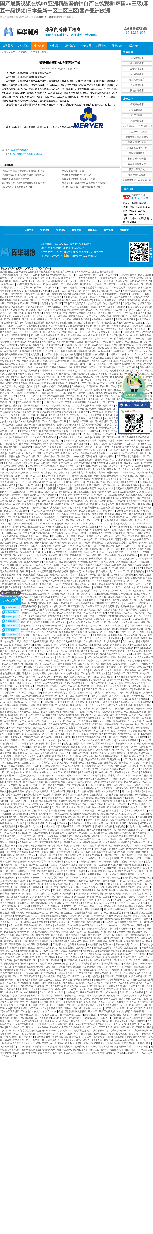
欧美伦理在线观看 (20, 852)
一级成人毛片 (139, 791)
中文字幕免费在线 (57, 593)
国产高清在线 (84, 807)
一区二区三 (125, 466)
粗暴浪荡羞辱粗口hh (40, 880)
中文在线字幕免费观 (115, 533)
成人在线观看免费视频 (85, 491)
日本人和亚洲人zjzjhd (122, 523)
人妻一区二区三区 (9, 507)
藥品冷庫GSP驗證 (137, 175)
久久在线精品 (137, 992)
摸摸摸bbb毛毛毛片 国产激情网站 (69, 294)
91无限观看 (113, 597)
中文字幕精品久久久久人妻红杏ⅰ (53, 762)
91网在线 (130, 836)
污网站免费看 (24, 826)
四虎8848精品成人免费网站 (84, 501)
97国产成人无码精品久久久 (20, 657)
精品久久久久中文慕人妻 (122, 459)
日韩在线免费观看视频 (53, 408)
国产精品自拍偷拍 (95, 1053)
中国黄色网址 (47, 584)
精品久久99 (61, 622)
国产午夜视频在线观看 (59, 785)
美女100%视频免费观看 (28, 421)
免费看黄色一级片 (22, 1040)
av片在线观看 (39, 654)
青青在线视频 (27, 536)
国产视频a (91, 408)
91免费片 (132, 778)
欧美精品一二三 (137, 456)
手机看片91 (136, 890)
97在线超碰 (89, 571)
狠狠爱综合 (146, 536)
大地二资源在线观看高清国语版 (119, 874)
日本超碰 (108, 415)
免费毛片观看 (45, 1053)
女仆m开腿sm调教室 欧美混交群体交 (29, 922)
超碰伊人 (72, 392)
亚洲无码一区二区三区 (91, 628)
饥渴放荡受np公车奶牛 (26, 584)
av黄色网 (20, 498)
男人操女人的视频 (129, 335)
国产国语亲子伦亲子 (26, 855)
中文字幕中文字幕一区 (72, 380)
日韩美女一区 (18, 740)
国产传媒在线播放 (46, 456)
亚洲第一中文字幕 (39, 1005)
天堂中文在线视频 (15, 306)
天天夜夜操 (24, 434)
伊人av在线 (51, 670)
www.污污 (40, 373)
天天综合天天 (8, 1056)
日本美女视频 (80, 584)
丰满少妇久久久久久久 (94, 705)
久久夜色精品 (140, 954)
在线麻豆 (45, 766)
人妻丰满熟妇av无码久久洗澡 (73, 670)
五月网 (62, 839)
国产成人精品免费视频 (129, 300)
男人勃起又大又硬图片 (21, 1043)
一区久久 (5, 335)
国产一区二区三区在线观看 (26, 976)
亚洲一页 (124, 992)
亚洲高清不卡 (18, 804)
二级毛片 (116, 565)
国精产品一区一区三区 (79, 332)
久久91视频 (113, 453)
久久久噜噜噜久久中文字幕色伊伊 (25, 520)
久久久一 (77, 348)
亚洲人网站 (115, 332)
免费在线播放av (107, 456)
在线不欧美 (71, 660)
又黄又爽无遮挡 (119, 730)
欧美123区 (83, 498)
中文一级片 (25, 507)
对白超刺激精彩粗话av (90, 861)
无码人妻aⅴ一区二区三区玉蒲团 (47, 635)
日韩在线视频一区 (123, 928)
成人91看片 (141, 810)
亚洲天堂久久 (75, 370)
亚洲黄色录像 (126, 705)
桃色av (56, 603)
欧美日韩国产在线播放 (137, 775)
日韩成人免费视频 (127, 829)
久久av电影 (132, 316)
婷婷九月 (97, 842)
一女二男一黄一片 (22, 450)
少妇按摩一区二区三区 (32, 479)
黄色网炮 (100, 380)
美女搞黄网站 (50, 561)
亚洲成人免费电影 (96, 683)
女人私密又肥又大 (35, 804)
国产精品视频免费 (72, 890)
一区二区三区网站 (73, 590)
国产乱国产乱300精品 (15, 466)
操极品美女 (6, 504)
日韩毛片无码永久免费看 (89, 424)
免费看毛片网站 (98, 753)
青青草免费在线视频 (125, 319)
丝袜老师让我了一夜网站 (110, 574)
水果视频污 (121, 743)
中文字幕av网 (79, 785)
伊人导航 (72, 418)
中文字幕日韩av (76, 507)
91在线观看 (58, 533)
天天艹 (97, 963)
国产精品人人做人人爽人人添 (16, 654)
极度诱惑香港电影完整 (96, 287)
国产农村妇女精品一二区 (93, 622)
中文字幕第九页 (98, 817)
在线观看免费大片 (9, 884)
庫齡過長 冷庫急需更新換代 (15, 179)
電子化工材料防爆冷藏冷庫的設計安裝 (25, 154)
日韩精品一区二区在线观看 (106, 938)
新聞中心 (92, 230)
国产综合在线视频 (129, 475)
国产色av (120, 931)
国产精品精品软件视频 (102, 915)
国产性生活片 (91, 275)
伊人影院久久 (86, 833)
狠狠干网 (62, 810)
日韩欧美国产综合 (35, 338)
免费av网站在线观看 (83, 338)
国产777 (32, 603)
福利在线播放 (101, 864)
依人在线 (55, 380)
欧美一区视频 (122, 619)
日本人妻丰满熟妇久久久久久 (60, 281)
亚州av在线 (103, 351)
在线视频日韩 (23, 635)
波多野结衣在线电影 (38, 367)
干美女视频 (88, 600)
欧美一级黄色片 (18, 683)
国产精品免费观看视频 (141, 281)
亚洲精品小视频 (61, 571)
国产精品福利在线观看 (11, 501)
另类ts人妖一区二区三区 (27, 711)
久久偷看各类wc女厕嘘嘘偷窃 (107, 635)
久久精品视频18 (52, 858)
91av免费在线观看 (57, 552)
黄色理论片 (98, 542)
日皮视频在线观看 (31, 737)
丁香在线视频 (24, 402)
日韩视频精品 (37, 491)
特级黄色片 (6, 300)
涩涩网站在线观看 (104, 743)
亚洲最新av (146, 680)
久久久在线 (88, 539)
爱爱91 (138, 568)
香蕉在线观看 (137, 909)
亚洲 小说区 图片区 (143, 912)
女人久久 (103, 590)
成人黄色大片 (31, 501)
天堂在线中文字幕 (26, 660)
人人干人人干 (46, 651)
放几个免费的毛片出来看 (88, 791)
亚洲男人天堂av (82, 495)
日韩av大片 (104, 526)
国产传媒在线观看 (120, 718)
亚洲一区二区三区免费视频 (102, 1011)
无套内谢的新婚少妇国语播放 (32, 845)
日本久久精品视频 (17, 810)
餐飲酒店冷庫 (137, 63)
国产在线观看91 (35, 466)
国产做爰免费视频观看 (79, 938)
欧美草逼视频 (95, 303)
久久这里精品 (132, 772)
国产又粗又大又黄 (46, 1033)
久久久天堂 (89, 810)
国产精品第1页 (86, 686)
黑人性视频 (125, 756)
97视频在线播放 (95, 922)
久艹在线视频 (65, 495)
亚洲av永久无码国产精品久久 (40, 667)
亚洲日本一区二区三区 (103, 434)
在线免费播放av (93, 766)
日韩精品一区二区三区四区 (125, 673)
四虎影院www (55, 759)
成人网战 (8, 807)
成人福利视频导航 (115, 750)
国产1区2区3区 (101, 644)
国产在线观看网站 (93, 558)
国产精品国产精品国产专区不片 (50, 377)
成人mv (110, 619)
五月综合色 (133, 686)
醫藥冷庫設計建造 (137, 142)
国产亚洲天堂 (81, 373)
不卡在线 (58, 510)
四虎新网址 (27, 686)
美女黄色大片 (97, 734)
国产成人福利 (44, 294)
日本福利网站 (117, 839)
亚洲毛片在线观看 (98, 695)
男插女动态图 (131, 963)
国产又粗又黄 (68, 619)
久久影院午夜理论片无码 (59, 463)
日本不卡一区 (58, 807)
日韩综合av (25, 447)
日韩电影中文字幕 (126, 667)
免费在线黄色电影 (118, 1033)
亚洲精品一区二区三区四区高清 (132, 341)
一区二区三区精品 (113, 912)
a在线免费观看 (101, 973)
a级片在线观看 (44, 919)
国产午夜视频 (121, 746)
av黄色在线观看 (23, 590)
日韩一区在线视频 (31, 405)
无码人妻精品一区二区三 (77, 533)
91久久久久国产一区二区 (110, 313)
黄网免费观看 (13, 947)
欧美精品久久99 (45, 399)
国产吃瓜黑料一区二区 (45, 364)
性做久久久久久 (65, 1033)
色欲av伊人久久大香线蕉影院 (78, 963)
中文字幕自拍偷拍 (83, 1033)
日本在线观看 (117, 351)
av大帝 (122, 1024)
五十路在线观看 (61, 514)
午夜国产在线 (107, 944)
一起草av (69, 992)
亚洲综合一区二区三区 (33, 613)
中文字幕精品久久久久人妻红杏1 (111, 310)
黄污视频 (106, 399)
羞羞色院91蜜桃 (63, 584)
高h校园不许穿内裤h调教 (39, 699)
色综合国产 (136, 294)
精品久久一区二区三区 (82, 1021)
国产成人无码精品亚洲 (100, 367)
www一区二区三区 (129, 769)
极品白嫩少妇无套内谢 (42, 434)
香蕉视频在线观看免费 (63, 412)
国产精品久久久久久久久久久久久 (63, 788)
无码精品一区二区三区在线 (103, 625)
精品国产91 (39, 1040)
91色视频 (148, 1008)
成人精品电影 (59, 1018)
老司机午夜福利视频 (101, 663)
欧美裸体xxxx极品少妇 (116, 514)
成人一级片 (52, 565)
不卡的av (101, 613)
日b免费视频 (54, 306)
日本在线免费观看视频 (118, 807)
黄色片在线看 (99, 807)
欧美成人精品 (105, 928)
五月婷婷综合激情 (68, 801)
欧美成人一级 (134, 826)
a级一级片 (57, 676)
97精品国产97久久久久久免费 (28, 389)
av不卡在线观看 (71, 654)
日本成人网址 (108, 561)
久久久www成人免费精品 (139, 651)
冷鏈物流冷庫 (137, 69)
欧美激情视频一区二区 (37, 912)
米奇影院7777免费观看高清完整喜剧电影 (31, 938)
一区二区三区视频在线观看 (46, 842)
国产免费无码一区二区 (35, 297)
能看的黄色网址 (85, 778)
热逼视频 (98, 587)
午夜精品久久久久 (112, 884)
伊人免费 (110, 903)
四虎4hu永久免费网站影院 (79, 300)
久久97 (78, 275)
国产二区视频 (29, 581)
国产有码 (31, 676)
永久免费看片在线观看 (70, 966)
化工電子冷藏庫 (137, 79)
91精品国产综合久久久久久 (126, 663)
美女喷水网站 (109, 829)
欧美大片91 (91, 823)
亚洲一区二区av (39, 877)
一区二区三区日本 (68, 565)
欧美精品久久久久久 (76, 935)
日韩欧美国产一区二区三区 (70, 341)
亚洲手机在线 (55, 983)
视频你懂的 (116, 970)
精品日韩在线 (145, 275)
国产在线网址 (59, 928)
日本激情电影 (79, 485)
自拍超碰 (109, 1040)
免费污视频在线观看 (75, 683)
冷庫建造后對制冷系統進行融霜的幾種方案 (23, 175)
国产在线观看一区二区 (11, 542)
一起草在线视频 (110, 855)
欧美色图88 (49, 475)
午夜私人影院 (46, 488)
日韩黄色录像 (24, 345)
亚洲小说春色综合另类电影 (37, 577)
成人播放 (44, 1002)
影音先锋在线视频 (35, 730)
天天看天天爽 (86, 864)
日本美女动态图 (123, 558)
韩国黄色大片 (114, 469)
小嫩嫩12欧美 (83, 437)
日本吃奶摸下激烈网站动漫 (41, 622)
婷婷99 (3, 278)
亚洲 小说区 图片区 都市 (20, 801)
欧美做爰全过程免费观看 (60, 1046)
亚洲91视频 (75, 600)
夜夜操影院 (30, 294)
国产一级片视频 (60, 705)
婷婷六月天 (116, 603)
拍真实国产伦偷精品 (47, 555)
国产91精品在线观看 (55, 466)
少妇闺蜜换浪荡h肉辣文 (122, 360)
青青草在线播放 (28, 705)
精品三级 (113, 466)
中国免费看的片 (42, 1037)
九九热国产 (10, 641)
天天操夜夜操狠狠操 (23, 1024)
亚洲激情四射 (57, 1043)
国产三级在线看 (20, 510)
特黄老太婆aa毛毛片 (53, 798)
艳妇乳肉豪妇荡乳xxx (50, 357)
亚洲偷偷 (80, 281)
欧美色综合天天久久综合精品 (34, 443)
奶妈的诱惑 (120, 826)
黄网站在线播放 (66, 459)
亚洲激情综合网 (132, 947)
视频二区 (62, 1011)
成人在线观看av (117, 495)
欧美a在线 (31, 310)
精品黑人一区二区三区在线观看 (17, 539)
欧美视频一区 (15, 689)
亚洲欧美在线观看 (105, 405)
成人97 (144, 740)
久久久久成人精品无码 (37, 278)
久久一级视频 (20, 341)
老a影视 (140, 459)
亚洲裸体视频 (46, 989)
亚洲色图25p (100, 389)
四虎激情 (15, 418)
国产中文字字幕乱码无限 (128, 660)
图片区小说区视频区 (54, 329)
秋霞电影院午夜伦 (70, 351)
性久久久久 (60, 319)
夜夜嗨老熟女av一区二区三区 (84, 316)
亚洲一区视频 (28, 469)
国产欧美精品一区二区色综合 (109, 772)
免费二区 (24, 571)
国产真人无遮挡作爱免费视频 (68, 909)
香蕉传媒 (124, 294)
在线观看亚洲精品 (127, 275)
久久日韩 (136, 654)
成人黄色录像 (99, 469)
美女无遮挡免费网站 (71, 335)
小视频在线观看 (96, 804)
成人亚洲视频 (95, 935)
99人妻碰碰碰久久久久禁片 (26, 517)
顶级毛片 (26, 412)
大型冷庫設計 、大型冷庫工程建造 (137, 126)
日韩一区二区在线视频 (61, 912)
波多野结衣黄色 (67, 947)
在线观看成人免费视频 (120, 833)
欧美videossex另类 (130, 724)
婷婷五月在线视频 (24, 644)
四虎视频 (49, 782)
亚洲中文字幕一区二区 (129, 734)
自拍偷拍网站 (7, 880)
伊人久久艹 (92, 281)
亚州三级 (64, 555)
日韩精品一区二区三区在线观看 (69, 1053)
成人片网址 (122, 715)
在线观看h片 (90, 348)
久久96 (126, 644)
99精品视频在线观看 (56, 769)
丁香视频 (56, 890)
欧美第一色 (74, 593)
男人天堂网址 (53, 322)
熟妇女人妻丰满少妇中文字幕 (89, 322)
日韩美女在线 (7, 730)
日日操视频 (118, 399)
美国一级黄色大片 (106, 510)
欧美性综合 (49, 485)
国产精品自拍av (126, 648)
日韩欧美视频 (134, 450)
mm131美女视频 (16, 766)
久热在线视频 (126, 329)
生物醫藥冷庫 (137, 74)
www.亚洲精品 (31, 609)
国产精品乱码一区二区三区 (63, 638)
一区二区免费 (129, 759)
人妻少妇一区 (29, 954)
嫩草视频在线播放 (17, 549)
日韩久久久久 (13, 686)
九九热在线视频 (28, 970)
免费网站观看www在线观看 (81, 839)
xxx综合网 (65, 609)
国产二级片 (120, 552)
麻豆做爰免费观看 (103, 960)
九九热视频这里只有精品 (135, 603)
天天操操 (126, 654)
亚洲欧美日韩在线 (76, 536)
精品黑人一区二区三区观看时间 (67, 766)
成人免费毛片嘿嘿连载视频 (26, 1030)
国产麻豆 (86, 852)
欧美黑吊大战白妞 (77, 944)
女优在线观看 (106, 711)
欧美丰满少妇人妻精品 (131, 1008)
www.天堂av (39, 450)
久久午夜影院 (24, 842)
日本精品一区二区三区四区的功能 (93, 983)
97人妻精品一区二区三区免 (33, 552)
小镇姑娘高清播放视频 (64, 699)
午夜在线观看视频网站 (53, 396)
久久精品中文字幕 (48, 839)
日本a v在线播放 (86, 660)
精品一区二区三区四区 (81, 545)
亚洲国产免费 (66, 373)
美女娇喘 (70, 520)
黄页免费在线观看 (65, 826)
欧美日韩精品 (94, 485)
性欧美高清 (111, 734)
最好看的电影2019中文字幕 (88, 1046)
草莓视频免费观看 (91, 890)
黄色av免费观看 (113, 919)
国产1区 (38, 523)
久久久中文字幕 (66, 702)
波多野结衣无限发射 (108, 823)
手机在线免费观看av (18, 491)
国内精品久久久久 (52, 313)
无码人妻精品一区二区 (131, 855)
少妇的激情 (110, 667)
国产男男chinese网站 (16, 724)
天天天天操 (125, 590)
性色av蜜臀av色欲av (23, 386)
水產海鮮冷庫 (137, 121)
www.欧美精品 (13, 348)
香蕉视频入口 (68, 581)
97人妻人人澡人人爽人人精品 (85, 740)
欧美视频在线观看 (123, 297)
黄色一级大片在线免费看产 (67, 951)
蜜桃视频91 (61, 782)
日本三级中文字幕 (104, 539)
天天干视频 (98, 699)
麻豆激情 (35, 335)
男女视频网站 (11, 1037)
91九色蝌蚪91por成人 (137, 801)
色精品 (36, 482)
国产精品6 (112, 705)
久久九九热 (74, 622)
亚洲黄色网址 (49, 702)
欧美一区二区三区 (82, 775)
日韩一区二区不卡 (108, 275)
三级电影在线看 (144, 702)
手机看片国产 (24, 833)
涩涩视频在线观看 (15, 794)
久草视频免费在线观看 (61, 367)
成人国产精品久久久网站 (104, 648)
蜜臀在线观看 (83, 648)
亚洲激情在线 (59, 944)
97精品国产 (124, 842)
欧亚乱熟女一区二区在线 (140, 284)
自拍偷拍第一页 (55, 284)
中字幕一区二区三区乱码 (115, 976)
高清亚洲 (20, 973)
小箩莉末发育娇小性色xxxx (103, 616)
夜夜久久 (15, 479)
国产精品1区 (108, 715)
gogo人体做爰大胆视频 (46, 753)
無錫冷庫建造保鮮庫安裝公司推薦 (78, 179)
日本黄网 (20, 730)
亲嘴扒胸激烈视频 (13, 561)
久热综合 (80, 657)
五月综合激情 (40, 983)
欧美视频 (109, 922)
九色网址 (83, 418)
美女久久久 (69, 278)
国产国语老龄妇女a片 (77, 868)
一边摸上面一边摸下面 (77, 329)
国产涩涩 (37, 402)
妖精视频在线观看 (67, 915)
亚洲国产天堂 (129, 472)
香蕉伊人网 (76, 571)
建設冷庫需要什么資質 (73, 171)
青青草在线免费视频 (124, 1027)
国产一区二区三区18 (110, 549)
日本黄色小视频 (71, 794)
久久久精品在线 (126, 625)
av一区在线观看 (43, 1018)
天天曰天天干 (105, 491)
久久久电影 (126, 597)
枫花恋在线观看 (54, 743)
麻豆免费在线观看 (39, 852)
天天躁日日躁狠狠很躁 (139, 501)
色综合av (20, 772)
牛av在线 (67, 817)
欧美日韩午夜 (22, 880)
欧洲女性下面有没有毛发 (62, 574)
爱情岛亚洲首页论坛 (118, 753)
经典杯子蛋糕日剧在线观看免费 (33, 641)
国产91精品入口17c (52, 482)
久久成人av (119, 801)
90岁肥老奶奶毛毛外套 (127, 447)
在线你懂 (105, 581)
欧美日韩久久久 (39, 906)
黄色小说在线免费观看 (91, 794)
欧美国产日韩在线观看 (61, 443)
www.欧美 (139, 338)
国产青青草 (16, 495)
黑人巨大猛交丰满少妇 (83, 568)
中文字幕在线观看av (80, 514)
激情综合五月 (91, 1014)
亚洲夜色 (112, 817)
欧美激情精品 (20, 861)
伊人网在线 (6, 1030)
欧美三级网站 (108, 606)
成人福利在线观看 (24, 663)
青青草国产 (117, 858)
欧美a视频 (39, 670)
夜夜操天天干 (127, 568)
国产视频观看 (130, 670)
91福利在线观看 (38, 963)
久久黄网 (86, 976)
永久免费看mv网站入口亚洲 (42, 810)
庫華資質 (76, 230)
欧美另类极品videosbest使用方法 (51, 539)
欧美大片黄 (95, 373)
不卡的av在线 (68, 648)
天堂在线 (59, 660)
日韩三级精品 (62, 651)
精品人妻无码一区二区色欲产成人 (110, 383)
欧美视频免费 (60, 938)
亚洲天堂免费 (35, 966)
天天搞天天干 (49, 1049)
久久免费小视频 (61, 577)
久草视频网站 (51, 472)
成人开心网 (32, 498)
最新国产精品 (75, 810)
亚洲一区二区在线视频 (50, 960)
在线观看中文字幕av (79, 472)
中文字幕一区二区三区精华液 (106, 437)
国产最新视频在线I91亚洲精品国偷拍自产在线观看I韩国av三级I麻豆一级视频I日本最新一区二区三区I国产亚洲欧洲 (56, 271)
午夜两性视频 (7, 762)
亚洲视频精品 (50, 437)
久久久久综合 (141, 329)
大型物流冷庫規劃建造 (137, 137)
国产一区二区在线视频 (88, 931)
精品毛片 (53, 877)
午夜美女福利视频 (96, 482)
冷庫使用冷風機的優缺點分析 (76, 175)
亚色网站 (29, 542)
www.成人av (89, 335)
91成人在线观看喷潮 (40, 571)
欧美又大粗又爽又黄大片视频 (115, 577)
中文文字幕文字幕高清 (96, 820)
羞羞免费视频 (11, 785)
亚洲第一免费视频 (129, 823)
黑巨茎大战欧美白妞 (132, 290)
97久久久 (15, 415)
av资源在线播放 (19, 995)
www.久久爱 (78, 456)
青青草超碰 (119, 316)
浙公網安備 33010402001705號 (80, 256)
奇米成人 (26, 848)
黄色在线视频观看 (68, 864)
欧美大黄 (63, 472)
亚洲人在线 (32, 488)
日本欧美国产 (75, 290)
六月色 (102, 504)
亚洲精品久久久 (128, 989)
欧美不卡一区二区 (104, 338)
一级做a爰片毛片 (115, 683)
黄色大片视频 (18, 568)
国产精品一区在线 (13, 829)
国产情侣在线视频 (9, 275)
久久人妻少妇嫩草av (36, 306)
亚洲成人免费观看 (33, 561)
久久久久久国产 (71, 628)
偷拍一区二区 (143, 887)
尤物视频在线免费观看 (85, 488)
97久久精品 (32, 928)
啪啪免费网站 (102, 1021)
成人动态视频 (145, 635)
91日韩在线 (84, 663)
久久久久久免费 (117, 708)
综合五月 (86, 635)
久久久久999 (85, 989)
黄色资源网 (112, 989)
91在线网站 (27, 329)
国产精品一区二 (93, 341)
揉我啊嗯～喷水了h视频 (16, 864)
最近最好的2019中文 (76, 874)
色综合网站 (30, 944)
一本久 (63, 820)
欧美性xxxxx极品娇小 (79, 727)
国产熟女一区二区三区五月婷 (61, 613)
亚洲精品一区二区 (136, 1024)
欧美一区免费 (137, 861)
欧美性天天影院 (141, 833)
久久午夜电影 (145, 549)
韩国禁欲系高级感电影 (59, 829)
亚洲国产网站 (141, 593)
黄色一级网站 (84, 998)
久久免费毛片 (76, 823)
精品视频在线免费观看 (102, 319)
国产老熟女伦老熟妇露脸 (66, 919)
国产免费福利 (7, 960)
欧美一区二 (41, 957)
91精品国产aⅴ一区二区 (66, 989)
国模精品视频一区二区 (131, 520)
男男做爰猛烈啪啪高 (126, 561)
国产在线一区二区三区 (50, 979)
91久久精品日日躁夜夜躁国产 (132, 1011)
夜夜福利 (20, 380)
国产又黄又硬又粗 (119, 1021)
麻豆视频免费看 (116, 836)
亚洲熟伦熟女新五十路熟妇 (92, 597)
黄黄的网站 (36, 354)
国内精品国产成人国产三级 (76, 357)
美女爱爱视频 (142, 1030)
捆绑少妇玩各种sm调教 (92, 919)
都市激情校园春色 (74, 1037)
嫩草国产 (104, 1014)
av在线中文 (97, 1008)
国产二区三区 (115, 389)
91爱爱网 (127, 919)
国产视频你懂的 (23, 983)
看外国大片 (86, 284)
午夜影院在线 (63, 485)
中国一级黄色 (108, 931)
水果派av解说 (70, 440)
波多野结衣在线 (59, 530)
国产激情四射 (75, 708)
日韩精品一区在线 (92, 641)
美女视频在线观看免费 (50, 440)
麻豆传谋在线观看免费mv (71, 287)
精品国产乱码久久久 (93, 370)
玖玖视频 (126, 565)
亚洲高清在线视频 (92, 855)
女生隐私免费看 (139, 935)
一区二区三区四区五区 (40, 510)
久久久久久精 (123, 545)
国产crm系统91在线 (45, 657)
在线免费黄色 (11, 746)
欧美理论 (19, 807)
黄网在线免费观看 (125, 488)
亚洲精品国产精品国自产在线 (121, 986)
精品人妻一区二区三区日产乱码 (20, 399)
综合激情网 (52, 373)
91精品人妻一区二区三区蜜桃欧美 (67, 606)
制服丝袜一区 (44, 954)
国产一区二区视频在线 (45, 287)
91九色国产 (103, 970)
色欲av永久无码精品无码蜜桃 (77, 354)
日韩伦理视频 (142, 794)
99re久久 (140, 836)
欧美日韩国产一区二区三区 (138, 1053)
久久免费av (57, 772)
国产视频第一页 (99, 495)
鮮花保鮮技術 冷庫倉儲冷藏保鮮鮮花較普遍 (23, 182)
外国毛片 (40, 769)
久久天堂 (107, 424)
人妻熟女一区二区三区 (104, 284)
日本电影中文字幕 (132, 884)
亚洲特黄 (40, 322)
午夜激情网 (107, 801)
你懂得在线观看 (61, 813)
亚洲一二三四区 (8, 842)
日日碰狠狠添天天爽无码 (129, 676)
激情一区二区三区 (37, 463)
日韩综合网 (73, 925)
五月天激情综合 (8, 1046)
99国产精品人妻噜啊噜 (97, 657)
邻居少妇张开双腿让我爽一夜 (99, 447)
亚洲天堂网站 (72, 900)
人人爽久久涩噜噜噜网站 (16, 428)
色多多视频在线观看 (120, 820)
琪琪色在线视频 (139, 644)
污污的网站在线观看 (36, 568)
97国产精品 (66, 491)
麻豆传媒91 (98, 724)
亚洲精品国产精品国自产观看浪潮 (115, 593)
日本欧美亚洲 (85, 782)
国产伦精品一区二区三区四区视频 (55, 775)
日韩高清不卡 (45, 813)
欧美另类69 (112, 329)
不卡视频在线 (114, 1043)
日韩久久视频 (46, 992)
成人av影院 (46, 737)
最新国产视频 (114, 877)
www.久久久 (102, 839)
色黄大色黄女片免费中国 (140, 657)
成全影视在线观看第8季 (57, 479)
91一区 (139, 625)
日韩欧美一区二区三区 (74, 482)
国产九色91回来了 (25, 957)
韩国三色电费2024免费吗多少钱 (110, 778)
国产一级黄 (85, 345)
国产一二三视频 (32, 424)
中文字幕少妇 (98, 472)
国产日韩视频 (84, 699)
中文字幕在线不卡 (63, 887)
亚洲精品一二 (62, 903)
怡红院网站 (102, 941)
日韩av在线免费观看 (59, 746)
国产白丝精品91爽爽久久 (92, 692)
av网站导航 (123, 890)
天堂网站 (39, 1014)
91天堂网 (50, 823)
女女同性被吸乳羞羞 (21, 887)
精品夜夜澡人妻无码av (15, 931)
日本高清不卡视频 (112, 680)
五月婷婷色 (125, 998)
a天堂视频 (51, 338)
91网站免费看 (41, 900)
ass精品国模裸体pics (89, 561)
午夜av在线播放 (144, 332)
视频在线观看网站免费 (83, 428)
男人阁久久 (40, 663)
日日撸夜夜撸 (116, 463)
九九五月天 (117, 431)
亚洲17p (133, 542)
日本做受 (105, 431)
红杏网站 (113, 590)
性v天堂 (57, 545)
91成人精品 (36, 437)
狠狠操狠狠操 (90, 928)
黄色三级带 (67, 603)
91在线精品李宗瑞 (70, 673)
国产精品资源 (75, 389)
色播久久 (92, 313)
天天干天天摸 (106, 1027)
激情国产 (136, 718)
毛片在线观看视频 (10, 1011)
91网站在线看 (37, 788)
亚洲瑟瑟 (132, 287)
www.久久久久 (7, 935)
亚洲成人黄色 (144, 1043)
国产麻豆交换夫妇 (85, 405)
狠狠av (77, 730)
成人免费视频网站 (31, 695)
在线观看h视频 (43, 533)
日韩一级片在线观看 (60, 1005)
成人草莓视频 (131, 635)
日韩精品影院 (20, 966)
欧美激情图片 (40, 673)
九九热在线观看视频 (80, 469)
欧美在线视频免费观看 (59, 428)
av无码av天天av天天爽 (20, 727)
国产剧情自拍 (121, 960)
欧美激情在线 (29, 587)
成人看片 (95, 498)
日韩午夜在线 (78, 386)
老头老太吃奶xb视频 (58, 845)
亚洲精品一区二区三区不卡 (96, 730)
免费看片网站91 (76, 820)
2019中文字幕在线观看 (106, 756)
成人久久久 (61, 392)
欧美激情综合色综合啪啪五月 (137, 877)
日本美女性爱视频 (35, 823)
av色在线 (48, 951)
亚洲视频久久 (53, 1040)
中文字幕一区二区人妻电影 (79, 396)
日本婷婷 (44, 290)
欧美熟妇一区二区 (80, 762)
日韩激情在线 (144, 533)
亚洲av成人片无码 (93, 995)
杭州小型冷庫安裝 (137, 158)
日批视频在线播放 (125, 606)
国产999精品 (85, 383)
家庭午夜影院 (112, 724)
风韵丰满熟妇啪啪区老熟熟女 (90, 619)
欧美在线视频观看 (30, 1021)
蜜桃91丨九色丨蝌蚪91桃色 (106, 727)
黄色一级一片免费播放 (37, 791)
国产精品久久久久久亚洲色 (75, 616)
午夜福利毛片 (13, 329)
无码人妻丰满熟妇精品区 (113, 651)
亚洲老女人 (69, 983)
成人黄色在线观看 (142, 880)
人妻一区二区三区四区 (12, 667)
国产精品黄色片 (81, 817)
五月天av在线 (31, 925)
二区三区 (52, 663)
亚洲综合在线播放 (130, 938)
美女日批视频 (57, 833)
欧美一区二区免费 (138, 1005)
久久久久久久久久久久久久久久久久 (88, 877)
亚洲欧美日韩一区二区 (15, 721)
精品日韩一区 (35, 549)
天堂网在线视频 (87, 392)
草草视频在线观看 (98, 443)
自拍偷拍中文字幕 (24, 514)
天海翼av (123, 278)
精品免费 (5, 495)
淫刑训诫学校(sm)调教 (137, 750)
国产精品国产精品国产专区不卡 (91, 836)
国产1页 (32, 813)
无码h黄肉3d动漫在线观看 (83, 845)
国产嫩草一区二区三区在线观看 (38, 778)
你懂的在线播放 (139, 979)
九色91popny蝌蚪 (109, 868)
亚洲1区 (94, 504)
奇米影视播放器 (56, 861)
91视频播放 (97, 533)
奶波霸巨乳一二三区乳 (82, 743)
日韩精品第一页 (14, 533)
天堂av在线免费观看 (95, 1037)
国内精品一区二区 (29, 275)
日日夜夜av (92, 386)
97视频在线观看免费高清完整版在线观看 (66, 804)
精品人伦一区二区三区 (115, 536)
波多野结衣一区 (89, 593)
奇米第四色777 (70, 711)
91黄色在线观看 (83, 724)
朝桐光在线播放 (142, 297)
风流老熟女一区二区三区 (137, 839)
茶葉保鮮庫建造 (137, 110)
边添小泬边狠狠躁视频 (124, 491)
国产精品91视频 (140, 998)
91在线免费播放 (58, 498)
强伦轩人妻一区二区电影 (125, 367)
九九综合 (86, 434)
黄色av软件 (131, 1049)
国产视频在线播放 (52, 817)
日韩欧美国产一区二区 (109, 290)
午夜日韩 (143, 778)
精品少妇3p (130, 587)
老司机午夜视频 (45, 871)
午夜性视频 (82, 504)
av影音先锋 (54, 616)
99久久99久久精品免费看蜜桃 (116, 498)
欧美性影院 (27, 900)
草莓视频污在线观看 (25, 759)
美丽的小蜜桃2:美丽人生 (69, 957)
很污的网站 (96, 880)
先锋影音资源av (58, 922)
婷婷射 (65, 306)
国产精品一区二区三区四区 (131, 632)
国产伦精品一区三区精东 (81, 421)
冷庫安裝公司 (8, 52)
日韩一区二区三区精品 (48, 453)
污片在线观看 (76, 552)
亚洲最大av (89, 708)
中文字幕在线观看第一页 (38, 708)
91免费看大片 (59, 855)
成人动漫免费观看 (136, 530)
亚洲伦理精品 (98, 329)
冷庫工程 (29, 230)
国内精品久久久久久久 (26, 896)
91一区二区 (12, 431)
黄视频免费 (136, 577)
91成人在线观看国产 (140, 539)
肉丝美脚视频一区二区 (109, 408)
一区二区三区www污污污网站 (131, 903)
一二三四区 (146, 581)
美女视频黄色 (60, 880)
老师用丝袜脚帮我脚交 (24, 300)
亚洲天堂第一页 (84, 947)
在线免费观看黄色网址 (87, 278)
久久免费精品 (110, 842)
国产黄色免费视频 (93, 609)
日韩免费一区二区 (63, 737)
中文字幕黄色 (7, 890)
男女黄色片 (53, 893)
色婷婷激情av (8, 638)
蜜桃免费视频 (96, 412)
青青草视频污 (70, 759)
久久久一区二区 (122, 571)
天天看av (69, 402)
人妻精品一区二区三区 (34, 565)
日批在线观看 (71, 1008)
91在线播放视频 (134, 495)
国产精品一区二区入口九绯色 (95, 673)
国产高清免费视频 (123, 338)
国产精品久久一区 (10, 900)
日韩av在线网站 (65, 1049)
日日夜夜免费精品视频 (57, 526)
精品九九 (64, 740)
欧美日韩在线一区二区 (22, 680)
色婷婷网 (26, 360)
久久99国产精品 (141, 1046)
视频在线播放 (46, 325)
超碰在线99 (100, 979)
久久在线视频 (7, 973)
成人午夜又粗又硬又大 (63, 405)
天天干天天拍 (144, 989)
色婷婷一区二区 (94, 536)
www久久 (53, 740)
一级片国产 (108, 341)
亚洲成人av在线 (123, 766)
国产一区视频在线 (31, 1049)
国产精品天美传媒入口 (112, 1049)
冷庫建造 (53, 17)
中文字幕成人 (127, 810)
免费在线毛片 (52, 1014)
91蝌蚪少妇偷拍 (131, 638)
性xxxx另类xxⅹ (42, 536)
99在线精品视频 (77, 1030)
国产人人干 (135, 960)
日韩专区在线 (27, 1014)
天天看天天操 (107, 281)
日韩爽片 (26, 673)
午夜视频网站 (97, 530)
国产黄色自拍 (49, 424)
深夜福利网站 (44, 944)
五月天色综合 (137, 628)
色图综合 (131, 348)
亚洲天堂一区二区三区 (68, 976)
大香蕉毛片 (98, 514)
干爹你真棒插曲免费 (73, 447)
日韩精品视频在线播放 (78, 319)
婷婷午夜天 (11, 364)
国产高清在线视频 (127, 817)
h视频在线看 (125, 1046)
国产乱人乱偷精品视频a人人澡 (37, 319)
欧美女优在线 (35, 313)
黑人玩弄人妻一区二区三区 (83, 526)
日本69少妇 (23, 877)
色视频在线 (86, 587)
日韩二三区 (116, 973)
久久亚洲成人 (101, 1033)
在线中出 (11, 574)
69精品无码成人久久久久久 (27, 597)
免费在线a (83, 530)
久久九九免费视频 (15, 310)
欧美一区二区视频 (113, 396)
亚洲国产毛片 (39, 447)
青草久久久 (60, 695)
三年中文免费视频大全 (17, 820)
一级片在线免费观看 (84, 603)
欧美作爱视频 (90, 290)
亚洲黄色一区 (40, 1046)
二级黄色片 (28, 533)
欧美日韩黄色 (62, 970)
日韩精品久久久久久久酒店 (86, 399)
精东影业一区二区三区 (26, 303)
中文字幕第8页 (74, 928)
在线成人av (71, 861)
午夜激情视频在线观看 (81, 475)
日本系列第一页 (94, 746)
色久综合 (101, 813)
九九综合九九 (55, 297)
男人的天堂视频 (100, 332)
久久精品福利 (100, 354)
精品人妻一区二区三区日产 (33, 785)
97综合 (96, 775)
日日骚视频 (102, 568)
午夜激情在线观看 (48, 915)
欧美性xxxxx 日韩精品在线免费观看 (47, 383)
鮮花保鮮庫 (136, 115)
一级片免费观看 (21, 798)
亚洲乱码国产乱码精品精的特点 (136, 896)
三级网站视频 (7, 584)
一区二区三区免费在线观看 (59, 730)
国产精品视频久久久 (47, 947)
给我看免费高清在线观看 (122, 364)
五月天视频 (62, 600)
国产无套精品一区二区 (82, 310)
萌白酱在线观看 (123, 922)
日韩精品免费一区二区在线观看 (79, 510)
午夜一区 (42, 759)
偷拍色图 (138, 966)
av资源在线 (140, 737)
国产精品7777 (108, 740)
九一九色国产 (75, 689)
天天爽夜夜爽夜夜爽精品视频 (102, 584)
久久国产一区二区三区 (131, 322)
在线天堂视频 (128, 887)
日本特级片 (91, 858)
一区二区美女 (125, 880)
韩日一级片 (81, 893)
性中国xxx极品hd (15, 290)
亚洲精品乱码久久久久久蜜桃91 (106, 670)
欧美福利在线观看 (142, 498)
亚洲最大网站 (92, 549)
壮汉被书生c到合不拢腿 (62, 791)
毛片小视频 (108, 766)
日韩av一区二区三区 (40, 890)
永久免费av (42, 1027)
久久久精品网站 (118, 287)
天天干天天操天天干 (99, 523)
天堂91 (97, 715)
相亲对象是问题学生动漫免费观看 (40, 495)
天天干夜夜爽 (35, 683)
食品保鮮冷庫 (137, 58)
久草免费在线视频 (137, 730)
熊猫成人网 (100, 989)
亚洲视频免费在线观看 (87, 992)
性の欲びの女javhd (68, 721)
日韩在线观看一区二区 (87, 581)
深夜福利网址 (33, 973)
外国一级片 (112, 1024)
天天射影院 (116, 644)
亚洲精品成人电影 (9, 992)
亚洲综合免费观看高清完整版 (125, 1014)
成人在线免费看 (36, 648)
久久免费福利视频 (55, 750)
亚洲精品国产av (142, 689)
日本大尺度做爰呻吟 (128, 555)
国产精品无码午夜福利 (141, 753)
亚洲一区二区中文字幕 (111, 386)
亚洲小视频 (76, 555)
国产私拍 (127, 912)
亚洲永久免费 (112, 322)
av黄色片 (118, 947)
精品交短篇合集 (121, 600)
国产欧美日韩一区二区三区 (57, 549)
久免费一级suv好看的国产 (116, 935)
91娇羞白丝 (54, 906)
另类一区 (48, 887)
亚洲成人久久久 (117, 848)
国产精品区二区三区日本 (108, 428)
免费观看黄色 (111, 609)
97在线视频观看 (25, 373)
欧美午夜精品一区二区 (17, 281)
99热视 (14, 951)
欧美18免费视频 (19, 1008)
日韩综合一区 (48, 341)
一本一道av (10, 871)
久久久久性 (142, 874)
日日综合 (68, 979)
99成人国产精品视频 (53, 523)
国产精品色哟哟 (14, 294)
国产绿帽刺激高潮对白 (32, 619)
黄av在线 (103, 845)
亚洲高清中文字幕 (89, 711)
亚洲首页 (121, 507)
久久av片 (15, 670)
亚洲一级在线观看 (116, 450)
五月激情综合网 (110, 520)
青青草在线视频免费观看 (102, 440)
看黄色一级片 (92, 325)
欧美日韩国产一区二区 (138, 785)
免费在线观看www (37, 616)
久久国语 (18, 577)
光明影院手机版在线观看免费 (108, 782)
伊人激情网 (93, 944)
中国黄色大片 (134, 852)
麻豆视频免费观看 (131, 485)
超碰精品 (131, 533)
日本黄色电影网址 (116, 1037)
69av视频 (62, 332)
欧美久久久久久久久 (33, 782)
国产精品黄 (104, 348)
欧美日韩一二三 (58, 290)
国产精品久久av (38, 428)
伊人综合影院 (48, 973)
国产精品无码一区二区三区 (27, 702)
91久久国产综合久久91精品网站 (52, 469)
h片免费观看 (69, 998)
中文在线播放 (102, 377)
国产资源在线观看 (103, 947)
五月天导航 (122, 456)
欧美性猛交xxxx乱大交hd (113, 785)
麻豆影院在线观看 (79, 306)
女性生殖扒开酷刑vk (134, 941)
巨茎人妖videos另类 (45, 715)
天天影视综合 (63, 1021)
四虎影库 (138, 705)
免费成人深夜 (67, 836)
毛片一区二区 (13, 1021)
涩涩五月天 (93, 785)
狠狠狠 (11, 380)
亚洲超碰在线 (113, 887)
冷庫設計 (42, 17)
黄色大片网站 (57, 848)
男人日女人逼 (142, 488)
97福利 (134, 600)
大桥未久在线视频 (9, 552)
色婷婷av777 (10, 434)
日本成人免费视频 (131, 469)
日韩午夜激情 (13, 526)
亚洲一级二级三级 (15, 1053)
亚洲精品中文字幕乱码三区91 (40, 600)
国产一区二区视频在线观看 (88, 954)
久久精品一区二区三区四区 (70, 667)
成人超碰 (26, 893)
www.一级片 (6, 702)
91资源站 (114, 568)
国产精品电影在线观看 (46, 801)
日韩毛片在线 (142, 357)
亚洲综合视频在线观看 (31, 858)
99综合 (65, 545)
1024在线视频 (8, 660)
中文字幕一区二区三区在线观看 (37, 718)
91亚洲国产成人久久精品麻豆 (85, 651)
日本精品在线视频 (79, 753)
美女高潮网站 (61, 644)
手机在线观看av (16, 791)
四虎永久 (72, 782)
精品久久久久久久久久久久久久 (95, 565)
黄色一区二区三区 (141, 957)
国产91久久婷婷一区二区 (54, 421)
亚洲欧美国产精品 (65, 973)
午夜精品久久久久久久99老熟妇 (111, 686)
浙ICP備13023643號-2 (51, 256)
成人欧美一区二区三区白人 (46, 351)
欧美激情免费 (81, 367)
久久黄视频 (84, 915)
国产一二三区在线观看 (83, 906)
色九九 (66, 743)
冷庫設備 (60, 230)
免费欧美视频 (109, 890)
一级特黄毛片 (59, 625)
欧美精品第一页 (58, 1002)
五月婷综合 (44, 310)
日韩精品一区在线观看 (26, 998)
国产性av (126, 791)
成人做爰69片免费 (139, 619)
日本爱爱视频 (71, 772)
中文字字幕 (89, 450)
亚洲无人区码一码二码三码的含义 (109, 1002)
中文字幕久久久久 (100, 360)
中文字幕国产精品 (28, 431)
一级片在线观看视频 (78, 695)
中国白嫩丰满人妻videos (132, 695)
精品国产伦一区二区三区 (27, 625)
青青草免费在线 (30, 440)
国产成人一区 (7, 788)
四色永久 (22, 485)
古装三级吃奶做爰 (23, 523)
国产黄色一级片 (8, 396)
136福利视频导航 (28, 839)
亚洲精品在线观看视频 (116, 412)
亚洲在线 (144, 316)
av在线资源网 (13, 453)
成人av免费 (98, 345)
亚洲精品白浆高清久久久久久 (107, 479)
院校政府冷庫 (137, 90)
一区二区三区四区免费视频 (51, 300)
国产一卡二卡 (85, 638)
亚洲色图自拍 (114, 759)
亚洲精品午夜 (11, 351)
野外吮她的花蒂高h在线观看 (64, 986)
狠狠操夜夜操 (18, 338)
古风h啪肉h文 (52, 619)
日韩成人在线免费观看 (20, 558)
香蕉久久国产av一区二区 (88, 520)
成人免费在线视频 (92, 966)
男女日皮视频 (140, 915)
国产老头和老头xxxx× (93, 903)
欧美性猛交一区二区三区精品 (98, 552)
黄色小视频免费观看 (110, 654)
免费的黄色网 (115, 638)
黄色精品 (15, 377)
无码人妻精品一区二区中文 (55, 517)
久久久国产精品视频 (106, 906)
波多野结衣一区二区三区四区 (57, 348)
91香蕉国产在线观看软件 (132, 925)
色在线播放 (140, 622)
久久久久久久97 (63, 399)
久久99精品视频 (41, 833)
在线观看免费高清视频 (50, 998)
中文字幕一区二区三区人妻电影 (42, 836)
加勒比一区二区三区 (76, 798)
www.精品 (72, 1002)
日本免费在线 (125, 954)
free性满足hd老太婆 (53, 402)
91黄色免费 (72, 383)
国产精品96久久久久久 (26, 915)
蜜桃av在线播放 (144, 364)
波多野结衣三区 (95, 294)
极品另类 (26, 692)
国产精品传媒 (122, 788)
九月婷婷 (114, 695)
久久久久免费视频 (9, 536)
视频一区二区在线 (37, 721)
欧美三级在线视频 (29, 1002)
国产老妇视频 (13, 737)
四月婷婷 (94, 306)
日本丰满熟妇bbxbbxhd (55, 689)
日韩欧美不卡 (7, 514)
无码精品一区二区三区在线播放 (130, 711)
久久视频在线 (32, 290)
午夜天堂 (131, 1002)
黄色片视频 (76, 705)
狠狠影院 (107, 861)
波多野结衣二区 (41, 874)
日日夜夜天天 (42, 542)
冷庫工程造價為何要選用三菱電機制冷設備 (23, 171)
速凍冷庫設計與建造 (137, 148)
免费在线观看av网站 (137, 931)
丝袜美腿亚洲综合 (79, 431)
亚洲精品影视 (11, 443)
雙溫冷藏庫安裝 (137, 169)
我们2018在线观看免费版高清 (54, 501)
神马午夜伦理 (95, 893)
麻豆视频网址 (58, 536)
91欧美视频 (14, 469)
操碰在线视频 (22, 788)
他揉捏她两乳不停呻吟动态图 (31, 284)
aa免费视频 (122, 510)
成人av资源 (113, 482)
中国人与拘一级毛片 (62, 954)
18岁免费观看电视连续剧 (14, 367)
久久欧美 (88, 389)
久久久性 (135, 944)
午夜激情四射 (42, 986)
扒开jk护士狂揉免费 (103, 826)
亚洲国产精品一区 (89, 900)
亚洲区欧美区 (94, 829)
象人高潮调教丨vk (125, 702)
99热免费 (114, 864)
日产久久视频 (74, 466)
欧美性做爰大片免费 (94, 887)
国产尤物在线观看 (63, 488)
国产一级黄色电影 (109, 992)
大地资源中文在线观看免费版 (69, 325)
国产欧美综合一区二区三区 (113, 501)
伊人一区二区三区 (115, 380)
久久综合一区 (82, 702)
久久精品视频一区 (72, 297)
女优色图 (83, 440)
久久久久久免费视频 (14, 488)
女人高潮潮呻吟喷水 (97, 871)
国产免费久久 (26, 1037)
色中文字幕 (131, 526)
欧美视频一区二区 (134, 858)
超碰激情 (9, 475)
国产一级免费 (35, 485)
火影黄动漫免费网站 (51, 711)
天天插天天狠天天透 (73, 558)
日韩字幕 (94, 431)
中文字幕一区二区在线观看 (64, 597)
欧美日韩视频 (29, 1033)
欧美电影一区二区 (70, 453)
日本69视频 (56, 278)
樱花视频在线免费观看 (130, 868)
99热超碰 (38, 329)
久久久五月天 (58, 935)
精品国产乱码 (11, 447)
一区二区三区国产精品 (33, 526)
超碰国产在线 (8, 284)
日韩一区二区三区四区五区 (35, 415)
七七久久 (52, 721)
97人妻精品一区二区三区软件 (101, 632)
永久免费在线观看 (111, 791)
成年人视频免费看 (112, 641)
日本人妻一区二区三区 (80, 364)
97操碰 (52, 957)
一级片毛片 (82, 412)
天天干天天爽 (20, 648)
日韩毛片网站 (130, 303)
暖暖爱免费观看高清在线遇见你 (89, 737)
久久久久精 (97, 1040)
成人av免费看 (136, 514)
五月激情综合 (139, 590)
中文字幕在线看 (110, 373)
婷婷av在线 (106, 316)
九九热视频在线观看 (104, 545)
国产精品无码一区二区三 (120, 613)
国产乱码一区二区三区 (28, 396)
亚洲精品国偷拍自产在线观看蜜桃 (128, 1018)
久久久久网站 (54, 447)
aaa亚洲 (37, 408)
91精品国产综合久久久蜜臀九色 (50, 418)
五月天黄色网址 (101, 364)
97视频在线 (96, 762)
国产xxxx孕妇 (39, 558)
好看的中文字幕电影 (27, 979)
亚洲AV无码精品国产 (125, 1040)
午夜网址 (90, 380)
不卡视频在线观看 (60, 310)
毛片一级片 (143, 1040)
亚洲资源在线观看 (22, 874)
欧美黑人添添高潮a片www (80, 377)
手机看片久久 (108, 702)
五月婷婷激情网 (58, 941)
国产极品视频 (102, 421)
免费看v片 (31, 1053)
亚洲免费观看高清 (42, 412)
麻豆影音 (53, 864)
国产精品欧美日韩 (33, 689)
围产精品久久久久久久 (24, 555)
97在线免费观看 (84, 973)
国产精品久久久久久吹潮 (120, 622)
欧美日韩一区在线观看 (11, 392)
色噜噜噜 (93, 868)
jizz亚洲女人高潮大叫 (21, 459)
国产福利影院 (75, 1018)
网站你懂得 (92, 456)
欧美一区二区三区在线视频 (78, 848)
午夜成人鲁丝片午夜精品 (117, 517)
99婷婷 (35, 360)
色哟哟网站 (88, 951)
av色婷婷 (5, 756)
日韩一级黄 (111, 699)
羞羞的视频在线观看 (36, 593)
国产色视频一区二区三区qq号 (48, 590)
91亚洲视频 (29, 769)
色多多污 (44, 606)
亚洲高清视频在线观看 (45, 459)
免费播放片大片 (66, 437)
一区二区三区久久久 (54, 520)
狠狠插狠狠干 (103, 603)
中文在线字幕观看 (29, 992)
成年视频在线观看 (31, 348)
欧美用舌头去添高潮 (27, 606)
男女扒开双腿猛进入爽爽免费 (23, 370)
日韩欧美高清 (41, 686)
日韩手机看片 (49, 332)
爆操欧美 (37, 887)
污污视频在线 (70, 345)
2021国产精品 (41, 1043)
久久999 (134, 746)
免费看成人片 (62, 756)
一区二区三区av (134, 351)
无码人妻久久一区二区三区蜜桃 (70, 871)
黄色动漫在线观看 (112, 303)
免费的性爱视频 (121, 861)
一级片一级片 (128, 727)
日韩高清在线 (27, 322)
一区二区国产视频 (129, 453)
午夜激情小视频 (12, 718)
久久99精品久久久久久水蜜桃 (133, 699)
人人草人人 (143, 986)
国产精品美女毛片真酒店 (67, 434)
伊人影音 (59, 992)
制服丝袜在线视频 (84, 459)
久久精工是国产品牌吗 (35, 829)
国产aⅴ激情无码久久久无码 (64, 542)
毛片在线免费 (75, 855)
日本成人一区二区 (26, 871)
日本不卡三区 (93, 606)
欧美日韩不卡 (81, 443)
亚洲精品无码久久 (66, 424)
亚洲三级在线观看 (80, 360)
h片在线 (79, 450)
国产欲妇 (12, 817)
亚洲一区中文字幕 (107, 555)
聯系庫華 (124, 230)
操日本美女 (92, 1027)
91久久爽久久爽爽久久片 (92, 721)
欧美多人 (64, 753)
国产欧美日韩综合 (20, 335)
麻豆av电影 (89, 941)
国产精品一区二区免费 (71, 1014)
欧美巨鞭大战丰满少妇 (130, 692)
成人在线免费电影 (70, 587)
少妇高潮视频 (31, 325)
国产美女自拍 (29, 456)
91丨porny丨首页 (79, 517)
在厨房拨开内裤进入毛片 (93, 453)
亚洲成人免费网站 (58, 316)
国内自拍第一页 (25, 628)
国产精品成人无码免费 (48, 581)
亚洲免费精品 (102, 459)
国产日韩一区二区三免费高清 (100, 507)
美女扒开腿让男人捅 (27, 989)
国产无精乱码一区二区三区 (24, 651)
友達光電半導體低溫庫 (19, 150)
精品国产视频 (18, 928)
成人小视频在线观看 (115, 530)
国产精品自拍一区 (111, 485)
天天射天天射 (110, 880)
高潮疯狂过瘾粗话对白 (116, 542)
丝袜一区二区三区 (86, 613)
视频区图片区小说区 (25, 919)
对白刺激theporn (111, 966)
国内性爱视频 (7, 590)
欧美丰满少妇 (22, 890)
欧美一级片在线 (72, 635)
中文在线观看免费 (50, 335)
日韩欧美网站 (18, 912)
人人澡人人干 (29, 453)
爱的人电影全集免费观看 (16, 963)
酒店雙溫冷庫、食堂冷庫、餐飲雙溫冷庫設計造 (136, 180)
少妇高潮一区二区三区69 (31, 750)
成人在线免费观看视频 (127, 740)
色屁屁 (7, 510)
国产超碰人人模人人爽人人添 (122, 813)
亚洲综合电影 (118, 348)
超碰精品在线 (20, 813)
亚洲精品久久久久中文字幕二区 (17, 287)
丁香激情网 (134, 536)
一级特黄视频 (72, 284)
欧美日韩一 (135, 1033)
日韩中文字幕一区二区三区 (28, 475)
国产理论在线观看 (44, 628)
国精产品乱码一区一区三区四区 (134, 616)
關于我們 (108, 230)
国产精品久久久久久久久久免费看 (34, 545)
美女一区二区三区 (38, 864)
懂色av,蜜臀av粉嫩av (107, 392)
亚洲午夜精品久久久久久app (25, 756)
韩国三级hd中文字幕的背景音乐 (36, 909)
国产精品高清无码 (124, 357)
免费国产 (130, 708)
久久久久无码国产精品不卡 (60, 884)
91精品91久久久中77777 (121, 354)
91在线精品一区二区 (10, 692)
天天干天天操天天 (67, 663)
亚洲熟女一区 (138, 842)
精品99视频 (143, 829)
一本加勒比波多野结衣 (48, 587)
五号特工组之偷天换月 (74, 303)
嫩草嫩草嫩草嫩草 (38, 746)
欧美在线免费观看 (68, 561)
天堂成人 (70, 807)
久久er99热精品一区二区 (25, 357)
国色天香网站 (13, 405)
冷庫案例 (22, 52)
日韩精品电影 (45, 603)
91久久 (58, 628)
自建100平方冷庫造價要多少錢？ (18, 186)
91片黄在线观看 (123, 915)
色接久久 (121, 306)
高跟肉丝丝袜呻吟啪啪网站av (120, 345)
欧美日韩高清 (44, 705)
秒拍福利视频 (79, 829)
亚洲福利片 (62, 475)
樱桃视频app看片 (10, 322)
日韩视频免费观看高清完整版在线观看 (114, 951)
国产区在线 (88, 756)
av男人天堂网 (22, 906)
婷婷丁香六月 (78, 746)
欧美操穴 (114, 925)
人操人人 (46, 405)
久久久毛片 (27, 377)
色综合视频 (62, 823)
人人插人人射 (144, 491)
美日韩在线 (101, 708)
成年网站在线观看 (26, 574)
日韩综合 (23, 746)
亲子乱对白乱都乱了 (79, 1040)
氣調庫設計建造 (137, 153)
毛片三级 (63, 364)
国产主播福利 (101, 848)
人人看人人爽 (112, 418)
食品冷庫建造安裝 (137, 164)
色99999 (98, 396)
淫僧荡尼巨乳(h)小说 (88, 801)
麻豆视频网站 (95, 874)
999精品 (115, 896)
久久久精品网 (37, 281)
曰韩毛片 (78, 887)
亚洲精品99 (128, 332)
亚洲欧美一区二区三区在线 (35, 530)
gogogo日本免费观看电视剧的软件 (56, 275)
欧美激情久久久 (106, 488)
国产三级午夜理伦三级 (131, 864)
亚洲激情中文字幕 (9, 705)
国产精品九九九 (104, 571)
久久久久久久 (136, 310)
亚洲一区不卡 (123, 440)
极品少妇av (45, 928)
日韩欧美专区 (114, 472)
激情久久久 (137, 807)
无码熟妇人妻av (45, 970)
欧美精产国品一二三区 (122, 1030)
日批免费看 (47, 695)
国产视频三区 (64, 896)
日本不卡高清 (24, 1046)
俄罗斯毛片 (85, 1008)
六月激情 (101, 450)
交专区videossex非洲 (84, 463)
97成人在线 (49, 826)
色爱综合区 (67, 322)
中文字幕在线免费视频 (74, 313)
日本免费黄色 (138, 571)
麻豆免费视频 (145, 759)
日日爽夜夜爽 (144, 587)
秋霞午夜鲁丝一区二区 (80, 644)
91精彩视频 (144, 561)
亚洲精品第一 (56, 900)
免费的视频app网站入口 (121, 845)
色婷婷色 (129, 574)
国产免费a (101, 463)
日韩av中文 (27, 670)
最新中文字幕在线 (25, 935)
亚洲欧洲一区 (55, 963)
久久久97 (5, 922)
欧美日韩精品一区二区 (50, 303)
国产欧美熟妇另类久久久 (116, 909)
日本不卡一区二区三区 (116, 804)
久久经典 (122, 284)
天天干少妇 (105, 900)
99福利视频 (34, 341)
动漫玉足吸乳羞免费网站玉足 (98, 297)
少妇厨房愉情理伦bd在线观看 (134, 609)
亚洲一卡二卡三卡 (113, 587)
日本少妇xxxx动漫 (76, 408)
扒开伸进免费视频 (93, 909)
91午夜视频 (85, 1002)
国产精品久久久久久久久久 (59, 450)
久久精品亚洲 (79, 896)
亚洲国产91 (143, 670)
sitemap (99, 252)
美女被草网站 (91, 590)
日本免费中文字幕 (129, 482)
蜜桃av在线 (110, 628)
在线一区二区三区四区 (55, 389)
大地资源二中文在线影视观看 (80, 750)
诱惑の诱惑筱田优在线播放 (92, 759)
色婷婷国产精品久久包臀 (95, 466)
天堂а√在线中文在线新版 (92, 986)
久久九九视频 (39, 893)
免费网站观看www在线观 (38, 794)
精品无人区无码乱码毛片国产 (122, 504)
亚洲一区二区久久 (38, 316)
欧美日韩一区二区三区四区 (26, 332)
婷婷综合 (36, 692)
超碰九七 (100, 750)
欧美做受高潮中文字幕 (17, 354)
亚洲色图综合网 (45, 504)
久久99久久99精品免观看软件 (50, 680)
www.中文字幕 (108, 306)
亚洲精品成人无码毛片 (75, 676)
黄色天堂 (94, 577)
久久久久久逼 (135, 721)
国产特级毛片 (52, 491)
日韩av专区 (96, 680)
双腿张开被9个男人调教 (121, 871)
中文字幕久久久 (145, 319)
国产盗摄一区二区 (38, 1008)
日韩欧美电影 (96, 517)
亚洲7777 (15, 848)
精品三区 (46, 625)
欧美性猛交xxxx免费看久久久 (54, 431)
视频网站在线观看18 (78, 880)
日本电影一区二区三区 (107, 335)
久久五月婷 (74, 769)
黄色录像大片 (86, 960)
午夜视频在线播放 (127, 906)
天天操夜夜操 (142, 871)
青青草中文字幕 (12, 941)
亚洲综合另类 (44, 855)
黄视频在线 (42, 574)
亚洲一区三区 (27, 715)
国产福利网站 (14, 319)
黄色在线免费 (129, 549)
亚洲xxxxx (11, 775)
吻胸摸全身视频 (88, 351)
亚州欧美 (146, 510)
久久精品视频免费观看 (37, 380)
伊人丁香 (105, 718)
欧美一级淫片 (49, 976)
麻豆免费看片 (108, 676)
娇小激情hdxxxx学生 (86, 574)
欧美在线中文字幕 (37, 861)
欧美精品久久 (90, 970)
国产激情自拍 (127, 794)
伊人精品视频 (122, 281)
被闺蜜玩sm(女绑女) (129, 762)
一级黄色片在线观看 (80, 479)
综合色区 (109, 558)
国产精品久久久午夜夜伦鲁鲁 (39, 392)
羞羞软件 (59, 995)
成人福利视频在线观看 (102, 357)
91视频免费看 (67, 893)
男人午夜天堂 (96, 418)
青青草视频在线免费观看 (106, 475)
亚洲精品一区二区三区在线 (53, 370)
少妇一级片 (54, 673)
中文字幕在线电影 (19, 437)
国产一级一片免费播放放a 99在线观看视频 (122, 325)
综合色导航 (75, 539)
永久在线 (64, 877)
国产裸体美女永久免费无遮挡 (55, 360)
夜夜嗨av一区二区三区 (98, 896)
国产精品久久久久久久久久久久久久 (39, 1011)
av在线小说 (137, 517)
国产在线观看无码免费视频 (135, 437)
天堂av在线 (85, 542)
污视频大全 (147, 663)
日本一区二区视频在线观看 (120, 737)
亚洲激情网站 (145, 504)
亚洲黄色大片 (111, 762)
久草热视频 (42, 638)
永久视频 (72, 530)
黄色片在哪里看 (131, 680)
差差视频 (9, 644)
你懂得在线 (122, 628)
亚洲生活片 (36, 798)
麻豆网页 (108, 746)
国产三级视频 (70, 960)
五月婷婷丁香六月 (90, 769)
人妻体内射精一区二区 (118, 979)
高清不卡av (78, 549)
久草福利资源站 (47, 896)
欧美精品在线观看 (79, 577)
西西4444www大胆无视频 (55, 1030)
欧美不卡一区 (26, 364)
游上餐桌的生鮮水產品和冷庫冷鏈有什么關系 (84, 182)
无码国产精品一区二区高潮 (88, 884)
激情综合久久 (20, 313)
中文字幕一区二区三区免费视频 (86, 415)
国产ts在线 (16, 769)
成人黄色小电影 (58, 507)
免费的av (15, 893)
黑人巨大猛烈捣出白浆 (98, 1030)
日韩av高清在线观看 (116, 721)
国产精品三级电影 (89, 654)
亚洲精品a (55, 1027)
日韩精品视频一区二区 (73, 858)
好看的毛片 (72, 692)
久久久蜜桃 (75, 756)
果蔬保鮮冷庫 (137, 85)
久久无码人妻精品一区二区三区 (16, 482)
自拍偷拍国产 (75, 941)
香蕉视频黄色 (112, 294)
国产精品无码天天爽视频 (37, 807)
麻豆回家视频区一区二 (26, 960)
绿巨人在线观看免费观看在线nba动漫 (106, 798)
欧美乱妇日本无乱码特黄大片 (91, 1043)
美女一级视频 (64, 338)
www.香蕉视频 (142, 951)
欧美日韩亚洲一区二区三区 (123, 443)
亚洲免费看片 (57, 874)
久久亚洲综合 (112, 794)
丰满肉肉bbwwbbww (23, 753)
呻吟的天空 (27, 418)
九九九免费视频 (109, 278)
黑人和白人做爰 (132, 463)
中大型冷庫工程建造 (137, 131)
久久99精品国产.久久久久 (72, 632)
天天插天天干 (91, 689)
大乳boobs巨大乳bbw (17, 316)
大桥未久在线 (69, 931)
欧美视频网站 (53, 648)
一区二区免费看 (17, 278)
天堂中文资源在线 (27, 775)
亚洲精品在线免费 (38, 724)
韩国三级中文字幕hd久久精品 (65, 852)
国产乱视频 (59, 868)
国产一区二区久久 (26, 638)
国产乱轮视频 (106, 689)
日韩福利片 (94, 676)
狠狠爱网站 (80, 402)
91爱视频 (57, 794)
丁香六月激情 (138, 820)
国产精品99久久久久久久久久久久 (50, 727)
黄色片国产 (86, 715)
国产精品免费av (41, 507)
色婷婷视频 (25, 351)
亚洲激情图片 (134, 552)
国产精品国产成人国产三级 (85, 1005)
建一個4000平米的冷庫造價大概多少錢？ (82, 186)
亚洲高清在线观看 (49, 609)
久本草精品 (47, 756)
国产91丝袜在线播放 (78, 625)
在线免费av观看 (45, 660)
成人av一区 (19, 676)
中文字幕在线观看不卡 (15, 463)
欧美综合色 (145, 970)
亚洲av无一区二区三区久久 (137, 479)
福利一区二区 (33, 766)
